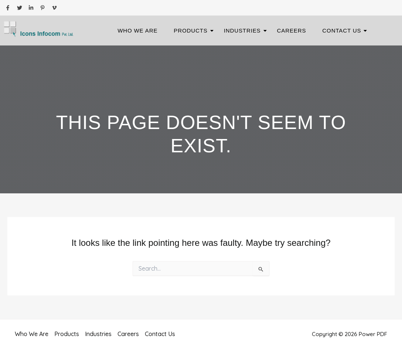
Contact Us (343, 30)
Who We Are (137, 30)
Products (193, 30)
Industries (244, 30)
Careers (291, 30)
